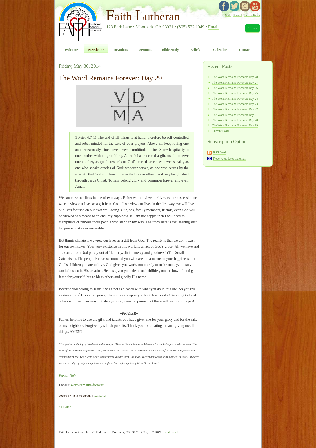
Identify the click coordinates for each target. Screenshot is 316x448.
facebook (224, 6)
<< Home (65, 407)
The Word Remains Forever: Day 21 (235, 115)
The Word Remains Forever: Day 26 (235, 88)
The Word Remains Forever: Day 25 (235, 93)
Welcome (71, 50)
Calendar (220, 50)
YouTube (255, 6)
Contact (237, 14)
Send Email (171, 432)
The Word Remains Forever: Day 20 (235, 120)
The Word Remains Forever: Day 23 (235, 104)
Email (213, 26)
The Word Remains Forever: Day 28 (235, 77)
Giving (252, 28)
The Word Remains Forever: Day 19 (235, 125)
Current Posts (220, 131)
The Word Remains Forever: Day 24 (235, 99)
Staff (228, 14)
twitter (234, 6)
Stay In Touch (252, 14)
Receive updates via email (229, 158)
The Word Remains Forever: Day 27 (235, 82)
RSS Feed (219, 152)
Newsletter (96, 50)
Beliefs (195, 50)
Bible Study (170, 50)
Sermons (145, 50)
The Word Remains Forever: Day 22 (235, 109)
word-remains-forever (87, 385)
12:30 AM (100, 395)
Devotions (121, 50)
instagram (245, 6)
